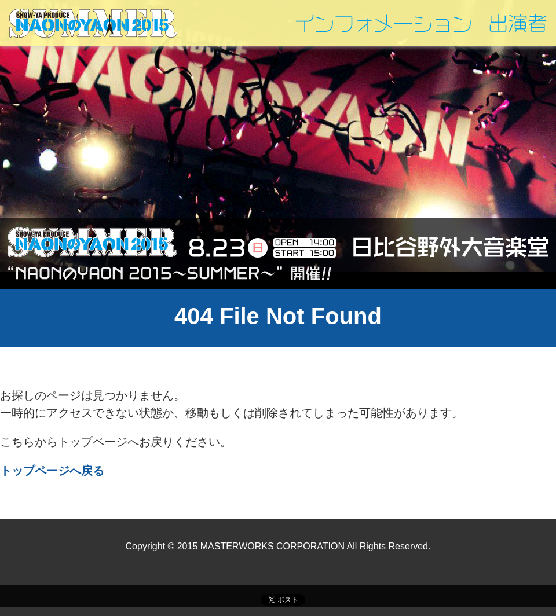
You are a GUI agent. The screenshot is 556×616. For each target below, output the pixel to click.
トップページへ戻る (52, 470)
